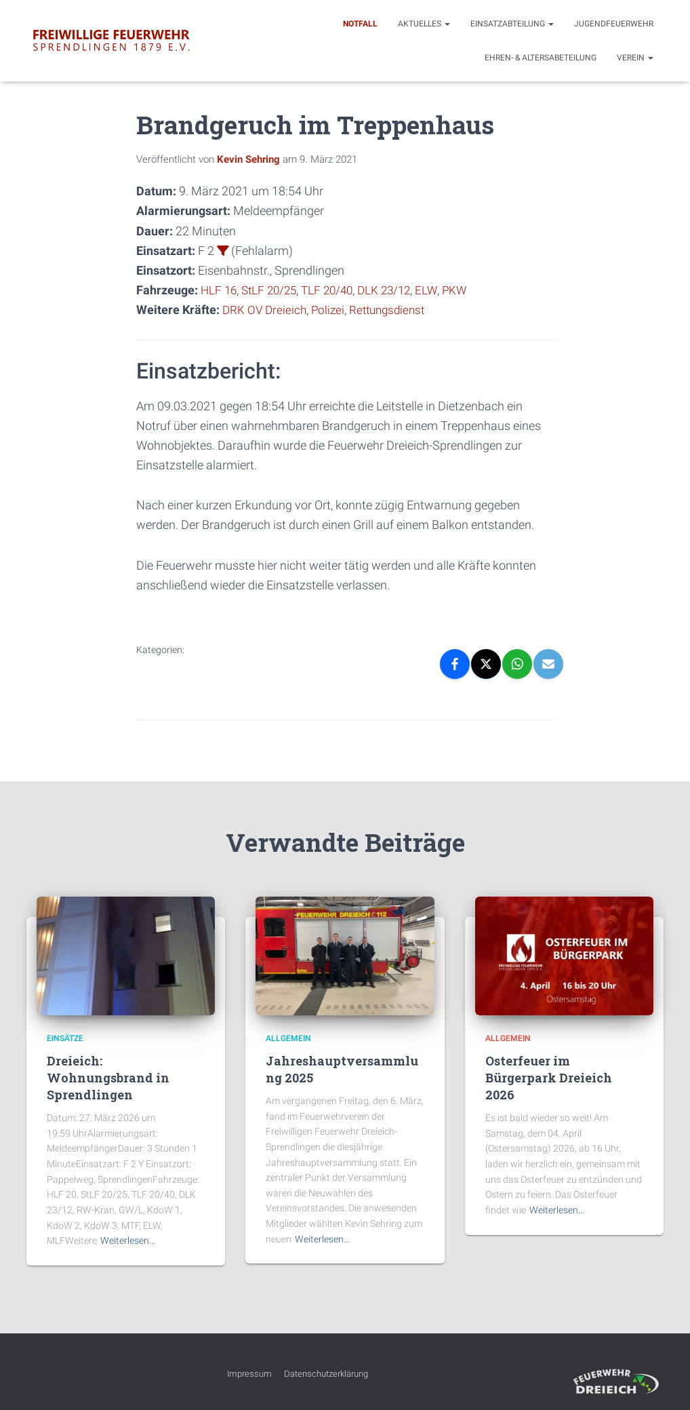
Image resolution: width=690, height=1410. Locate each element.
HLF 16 (220, 290)
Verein (635, 57)
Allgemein (288, 1038)
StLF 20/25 (272, 290)
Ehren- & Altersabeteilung (540, 57)
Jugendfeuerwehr (613, 23)
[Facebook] (455, 664)
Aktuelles (424, 23)
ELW (439, 290)
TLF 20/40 (334, 290)
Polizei (331, 309)
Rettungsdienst (393, 309)
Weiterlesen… (127, 1240)
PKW (468, 290)
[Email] (548, 664)
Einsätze (65, 1038)
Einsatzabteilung (512, 23)
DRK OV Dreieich (265, 309)
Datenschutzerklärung (326, 1374)
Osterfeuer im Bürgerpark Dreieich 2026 (548, 1078)
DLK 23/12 (395, 290)
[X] (486, 664)
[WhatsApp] (517, 664)
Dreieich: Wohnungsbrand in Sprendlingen (108, 1078)
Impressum (249, 1374)
